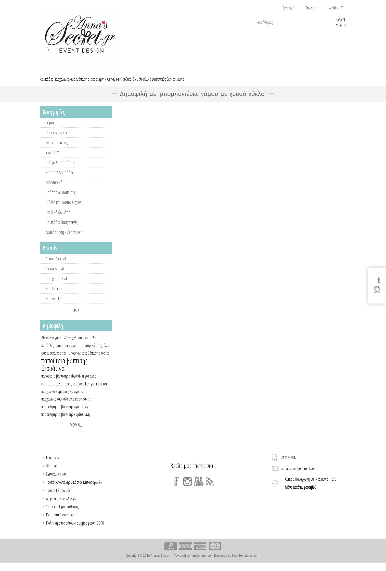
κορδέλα (90, 343)
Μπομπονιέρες (57, 148)
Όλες (76, 316)
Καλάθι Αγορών (341, 22)
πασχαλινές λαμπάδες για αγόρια (62, 397)
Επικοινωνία (54, 463)
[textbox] (292, 22)
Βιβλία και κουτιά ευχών (63, 208)
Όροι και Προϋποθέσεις (62, 512)
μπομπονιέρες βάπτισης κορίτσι (89, 359)
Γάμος (50, 128)
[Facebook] (176, 487)
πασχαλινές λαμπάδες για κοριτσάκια (65, 405)
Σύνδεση (311, 8)
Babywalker (54, 304)
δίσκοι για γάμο (51, 343)
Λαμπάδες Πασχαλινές (62, 228)
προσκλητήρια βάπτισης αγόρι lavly (64, 412)
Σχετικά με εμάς (56, 480)
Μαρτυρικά (54, 188)
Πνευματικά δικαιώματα (62, 521)
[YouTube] (198, 487)
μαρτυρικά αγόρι (67, 351)
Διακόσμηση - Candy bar (64, 238)
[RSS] (209, 487)
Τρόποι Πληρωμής (58, 496)
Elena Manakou (57, 274)
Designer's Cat (56, 284)
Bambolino (54, 294)
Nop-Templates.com (245, 561)
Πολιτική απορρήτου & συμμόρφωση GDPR (75, 529)
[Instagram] (187, 487)
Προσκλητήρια (56, 138)
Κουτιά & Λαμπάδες (59, 178)
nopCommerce (201, 561)
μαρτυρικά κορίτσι (53, 359)
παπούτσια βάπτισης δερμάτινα (64, 370)
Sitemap (52, 472)
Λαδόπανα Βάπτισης (60, 198)
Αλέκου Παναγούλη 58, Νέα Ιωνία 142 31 (311, 489)
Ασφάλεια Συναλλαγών (61, 504)
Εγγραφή (288, 8)
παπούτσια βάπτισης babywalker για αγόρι (69, 382)
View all (76, 431)
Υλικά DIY (52, 158)
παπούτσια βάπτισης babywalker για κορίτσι (74, 389)
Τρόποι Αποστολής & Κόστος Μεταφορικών (74, 488)
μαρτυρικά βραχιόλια (95, 351)
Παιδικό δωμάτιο (58, 218)
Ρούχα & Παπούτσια (60, 168)
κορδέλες (47, 351)
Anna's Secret (56, 264)
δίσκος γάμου (73, 343)
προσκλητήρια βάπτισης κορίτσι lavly (65, 420)
